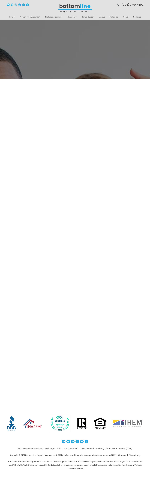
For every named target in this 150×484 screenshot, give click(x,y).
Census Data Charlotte (120, 182)
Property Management (30, 17)
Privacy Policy (135, 455)
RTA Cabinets (68, 341)
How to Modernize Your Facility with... (125, 165)
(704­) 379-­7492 (132, 5)
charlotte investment (120, 193)
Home (12, 17)
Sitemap (122, 455)
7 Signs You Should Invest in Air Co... (125, 144)
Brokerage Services (53, 17)
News (125, 17)
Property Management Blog (37, 89)
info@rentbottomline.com (122, 465)
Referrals (114, 17)
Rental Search (88, 17)
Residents (72, 17)
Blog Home (75, 393)
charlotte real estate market (123, 200)
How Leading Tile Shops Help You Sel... (126, 154)
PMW (113, 455)
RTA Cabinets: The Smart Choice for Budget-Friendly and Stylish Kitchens (53, 103)
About (102, 17)
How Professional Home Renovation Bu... (121, 133)
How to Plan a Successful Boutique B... (122, 123)
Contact (137, 17)
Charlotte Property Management (124, 196)
